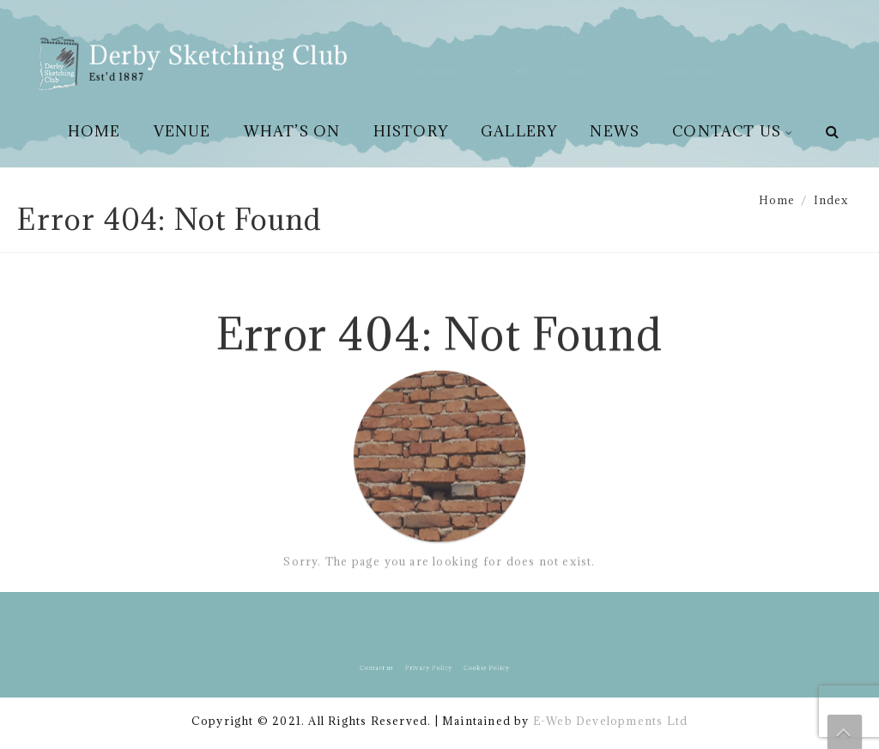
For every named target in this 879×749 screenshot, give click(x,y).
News (615, 131)
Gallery (519, 131)
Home (94, 131)
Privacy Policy (430, 668)
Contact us (726, 131)
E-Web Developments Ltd (610, 721)
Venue (182, 131)
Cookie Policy (480, 668)
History (410, 131)
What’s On (292, 131)
